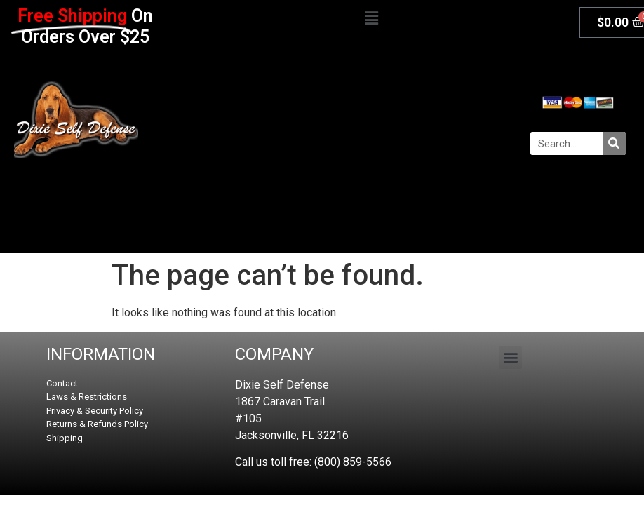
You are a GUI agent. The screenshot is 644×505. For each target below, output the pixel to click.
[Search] (614, 143)
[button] (371, 18)
